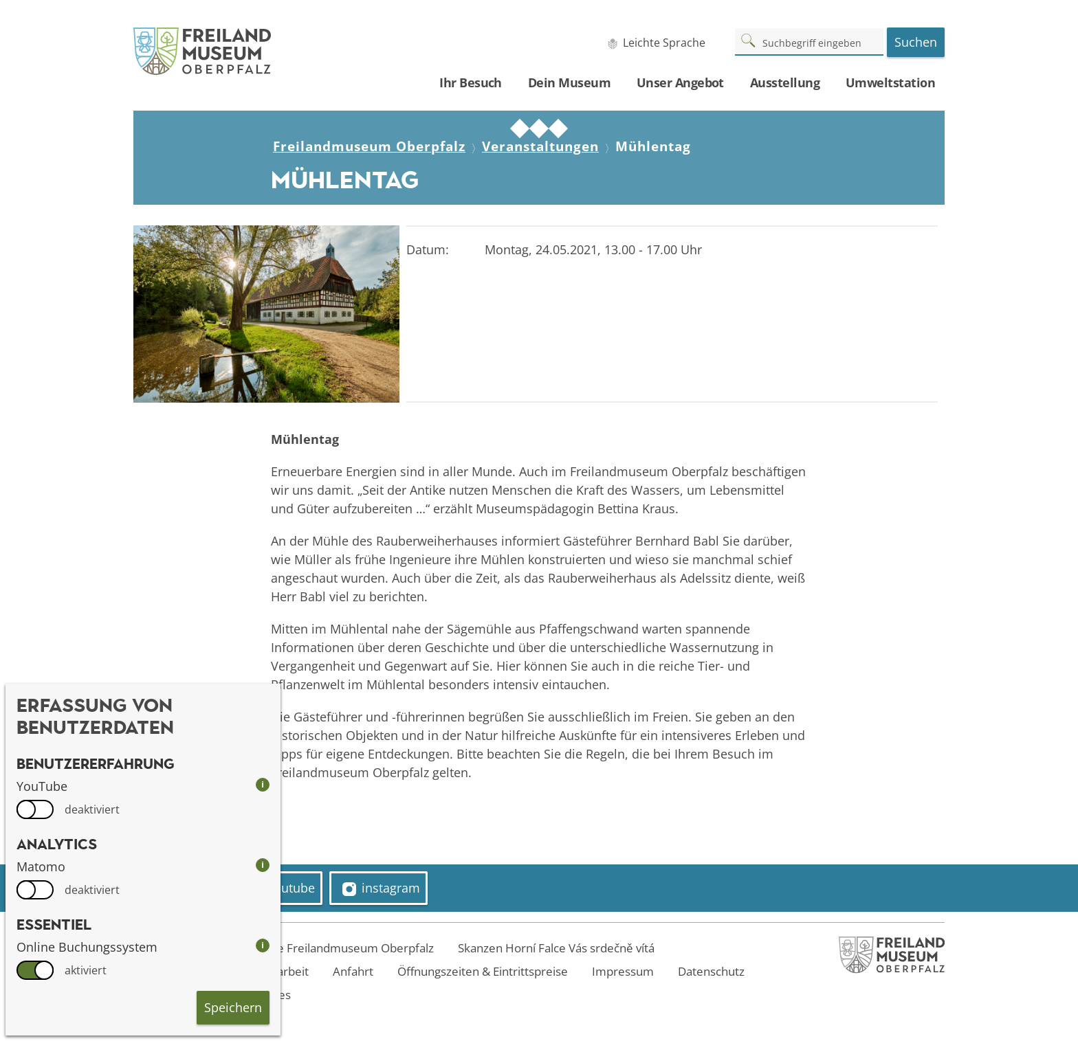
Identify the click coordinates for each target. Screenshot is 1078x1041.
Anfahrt (353, 971)
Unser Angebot (680, 82)
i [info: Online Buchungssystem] (262, 945)
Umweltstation (890, 82)
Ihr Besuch (470, 82)
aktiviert (86, 970)
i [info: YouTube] (262, 784)
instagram (381, 888)
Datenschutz (711, 971)
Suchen (915, 42)
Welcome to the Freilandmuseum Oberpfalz (316, 948)
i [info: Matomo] (262, 865)
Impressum (623, 971)
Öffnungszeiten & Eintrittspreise (482, 971)
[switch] (35, 809)
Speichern (233, 1007)
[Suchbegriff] (809, 41)
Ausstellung (785, 82)
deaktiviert (92, 809)
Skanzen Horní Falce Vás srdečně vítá (556, 948)
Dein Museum (569, 82)
